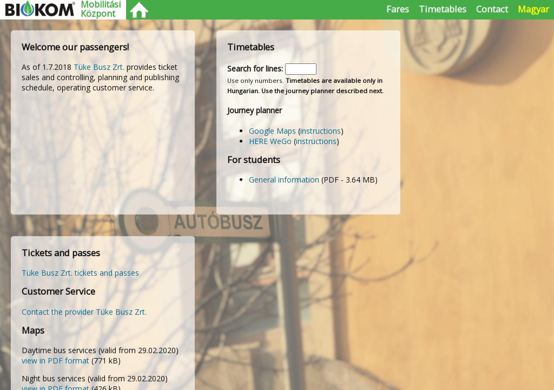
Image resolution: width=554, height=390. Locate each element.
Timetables (442, 9)
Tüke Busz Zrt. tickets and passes (80, 273)
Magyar (533, 9)
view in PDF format (55, 360)
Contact (492, 9)
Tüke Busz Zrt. (99, 67)
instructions (320, 131)
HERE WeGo (270, 141)
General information (284, 179)
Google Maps (272, 131)
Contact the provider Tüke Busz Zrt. (84, 312)
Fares (397, 9)
